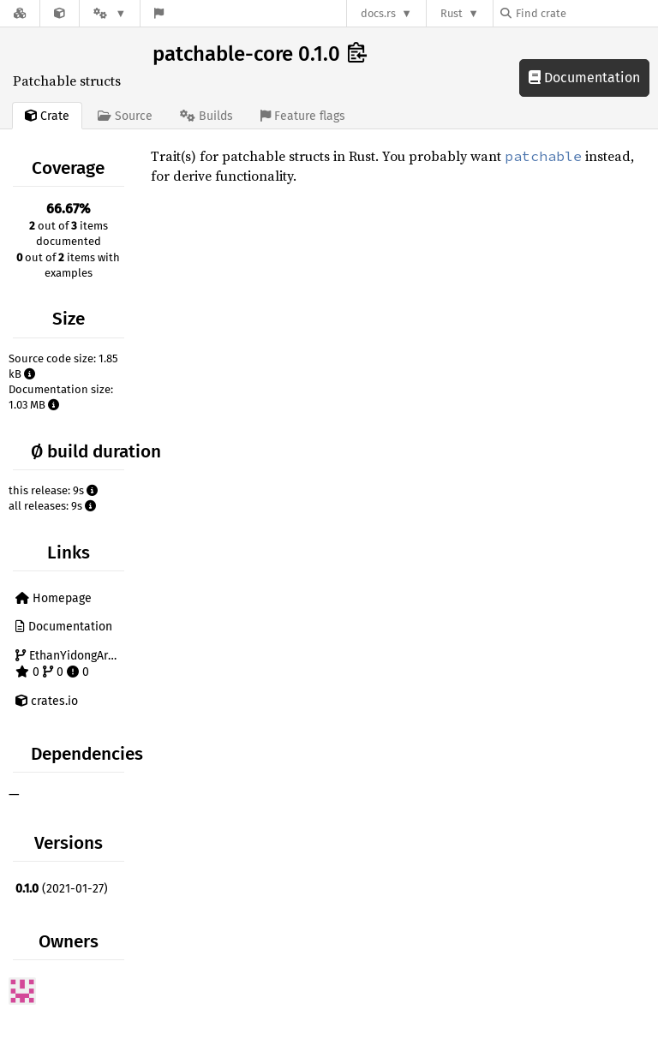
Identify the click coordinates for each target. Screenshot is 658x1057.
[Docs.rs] (19, 13)
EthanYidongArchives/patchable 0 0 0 (72, 664)
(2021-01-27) (61, 888)
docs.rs (378, 13)
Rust (451, 13)
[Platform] (110, 13)
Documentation (584, 77)
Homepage (53, 598)
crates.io (46, 701)
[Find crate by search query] (586, 13)
